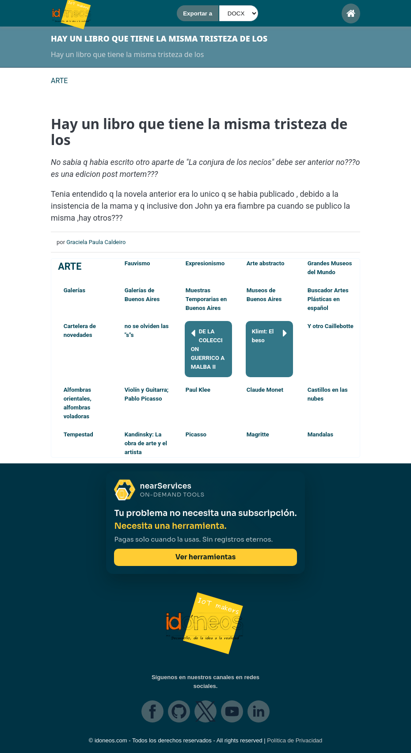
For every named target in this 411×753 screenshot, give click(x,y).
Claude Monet (265, 389)
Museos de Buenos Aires (264, 294)
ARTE (69, 266)
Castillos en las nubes (328, 394)
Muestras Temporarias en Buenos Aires (206, 299)
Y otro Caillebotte (331, 326)
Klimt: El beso (269, 335)
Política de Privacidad (294, 740)
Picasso (196, 434)
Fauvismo (137, 263)
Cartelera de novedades (80, 330)
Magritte (258, 434)
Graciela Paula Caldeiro (96, 242)
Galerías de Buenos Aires (142, 294)
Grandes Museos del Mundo (330, 267)
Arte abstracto (266, 263)
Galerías (74, 290)
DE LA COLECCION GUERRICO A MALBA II (208, 348)
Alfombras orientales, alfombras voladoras (77, 403)
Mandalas (320, 434)
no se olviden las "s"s (147, 330)
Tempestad (78, 434)
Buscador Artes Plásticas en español (328, 299)
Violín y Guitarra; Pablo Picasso (147, 394)
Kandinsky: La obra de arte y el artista (146, 443)
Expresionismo (205, 263)
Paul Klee (198, 389)
